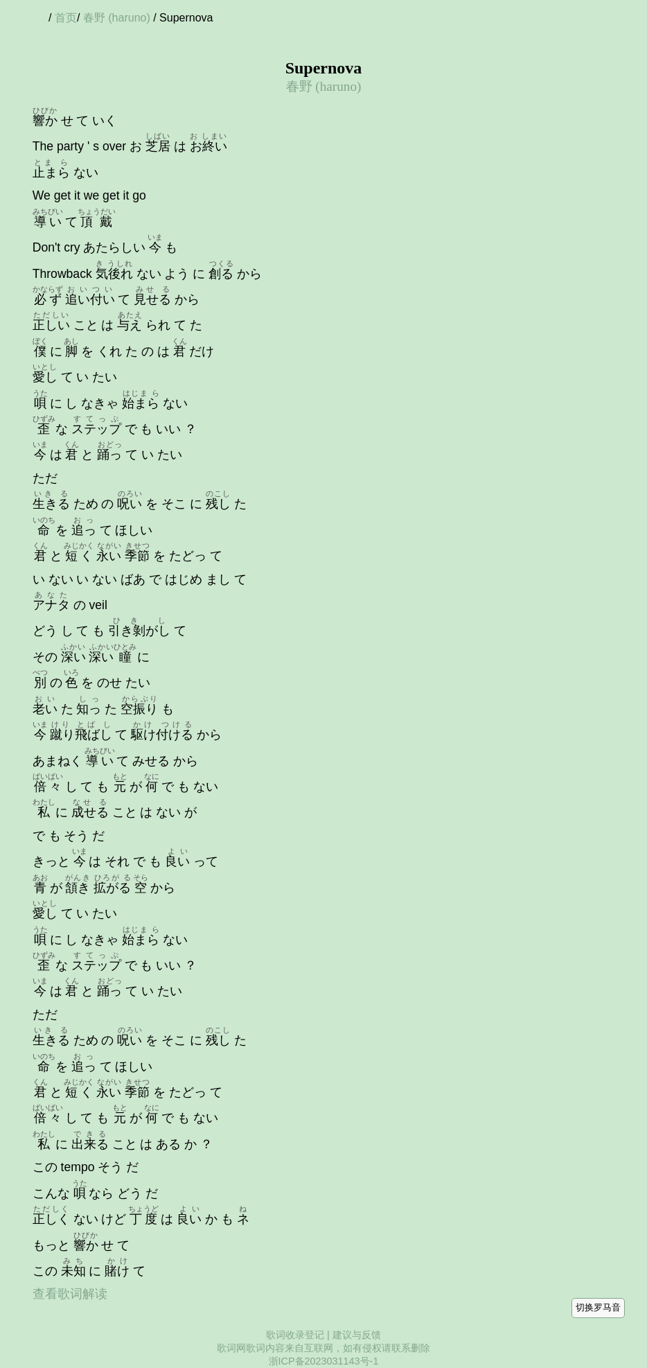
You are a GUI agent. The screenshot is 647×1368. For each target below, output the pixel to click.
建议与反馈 (357, 1334)
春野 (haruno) (116, 18)
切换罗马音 (598, 1307)
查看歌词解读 (70, 1294)
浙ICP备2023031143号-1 (324, 1361)
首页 (66, 18)
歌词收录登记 (295, 1334)
